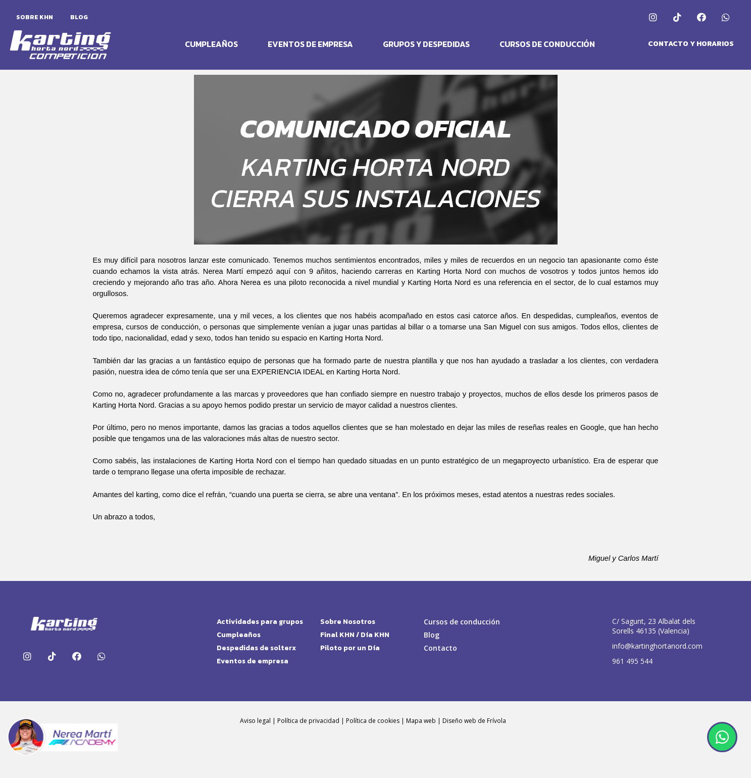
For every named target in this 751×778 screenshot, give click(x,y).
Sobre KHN (34, 17)
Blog (79, 17)
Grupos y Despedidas (426, 44)
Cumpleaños (211, 44)
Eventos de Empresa (310, 44)
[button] (691, 44)
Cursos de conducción (547, 44)
